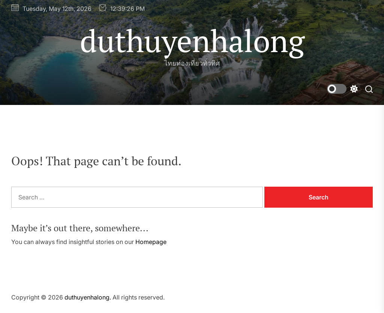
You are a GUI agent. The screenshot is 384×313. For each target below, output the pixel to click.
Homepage (150, 242)
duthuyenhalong (192, 40)
